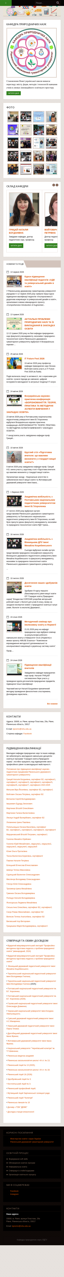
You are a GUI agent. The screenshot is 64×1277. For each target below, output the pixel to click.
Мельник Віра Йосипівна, (17, 790)
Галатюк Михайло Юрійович (18, 839)
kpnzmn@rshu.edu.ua (22, 729)
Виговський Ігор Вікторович (18, 921)
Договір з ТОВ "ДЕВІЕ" (17, 1107)
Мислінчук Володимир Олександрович (23, 879)
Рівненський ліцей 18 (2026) (20, 1074)
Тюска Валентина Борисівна (18, 856)
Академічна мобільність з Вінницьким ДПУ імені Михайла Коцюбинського (39, 542)
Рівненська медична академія (21, 1056)
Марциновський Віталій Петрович (21, 834)
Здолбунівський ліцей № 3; (19, 1079)
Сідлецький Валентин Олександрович (23, 875)
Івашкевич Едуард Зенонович (19, 804)
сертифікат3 (23, 782)
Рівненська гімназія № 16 (19, 1102)
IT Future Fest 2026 (35, 358)
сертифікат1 (50, 779)
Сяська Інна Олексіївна (16, 907)
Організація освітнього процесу (22, 1175)
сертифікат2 (11, 782)
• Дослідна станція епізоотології (20, 1112)
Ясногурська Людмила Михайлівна (21, 903)
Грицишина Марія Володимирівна (21, 926)
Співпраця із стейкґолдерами (21, 1171)
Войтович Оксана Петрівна (18, 794)
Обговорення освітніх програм (22, 1163)
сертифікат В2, (37, 779)
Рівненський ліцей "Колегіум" (20, 1098)
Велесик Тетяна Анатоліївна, (19, 917)
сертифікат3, (39, 830)
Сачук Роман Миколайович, (18, 912)
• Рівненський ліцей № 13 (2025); (20, 1065)
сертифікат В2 (35, 790)
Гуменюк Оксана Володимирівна (20, 893)
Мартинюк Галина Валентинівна (20, 813)
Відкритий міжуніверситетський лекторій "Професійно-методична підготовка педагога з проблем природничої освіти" (30, 959)
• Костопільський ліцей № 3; (18, 1084)
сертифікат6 (11, 785)
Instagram (14, 1194)
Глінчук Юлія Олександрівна (18, 884)
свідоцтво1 (36, 844)
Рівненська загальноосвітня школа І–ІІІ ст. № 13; (29, 1060)
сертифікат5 (47, 782)
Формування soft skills (18, 1159)
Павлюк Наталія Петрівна (17, 861)
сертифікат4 (35, 782)
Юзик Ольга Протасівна (16, 851)
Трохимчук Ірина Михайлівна (19, 889)
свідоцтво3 (11, 847)
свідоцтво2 (46, 844)
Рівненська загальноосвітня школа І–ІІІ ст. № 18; (29, 1070)
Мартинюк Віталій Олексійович (19, 808)
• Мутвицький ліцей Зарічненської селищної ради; (28, 1093)
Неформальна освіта (18, 1167)
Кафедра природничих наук (26, 24)
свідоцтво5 (32, 847)
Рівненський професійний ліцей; (22, 1088)
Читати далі (14, 93)
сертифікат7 (23, 785)
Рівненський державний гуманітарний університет (32, 1142)
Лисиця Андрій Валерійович (18, 818)
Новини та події (16, 264)
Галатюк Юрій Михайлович (18, 844)
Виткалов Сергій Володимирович (20, 799)
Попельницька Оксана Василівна (20, 827)
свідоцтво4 (22, 847)
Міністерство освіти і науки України (25, 1139)
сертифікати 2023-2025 (40, 785)
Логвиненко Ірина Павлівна (18, 822)
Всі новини (52, 704)
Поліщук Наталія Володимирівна (20, 898)
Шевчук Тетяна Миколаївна (18, 870)
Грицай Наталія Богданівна (18, 779)
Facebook (27, 734)
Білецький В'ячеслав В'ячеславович (22, 865)
